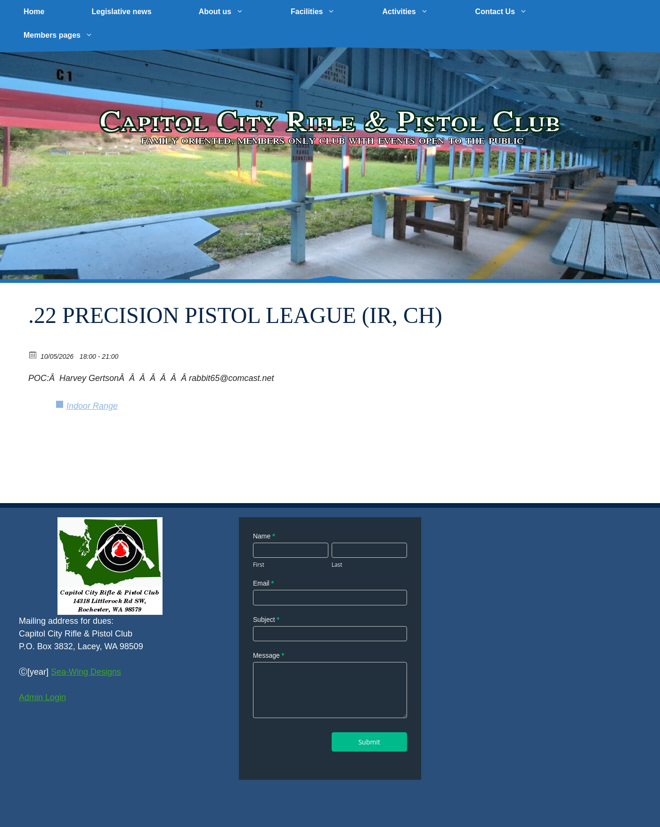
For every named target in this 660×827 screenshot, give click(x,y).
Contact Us (513, 12)
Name (264, 536)
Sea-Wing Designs (86, 672)
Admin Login (42, 697)
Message (268, 655)
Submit (369, 741)
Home (34, 12)
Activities (416, 12)
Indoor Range (92, 406)
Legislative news (121, 12)
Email (263, 583)
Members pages (70, 35)
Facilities (325, 12)
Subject (266, 619)
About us (233, 12)
